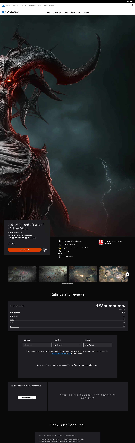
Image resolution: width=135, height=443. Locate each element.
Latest (48, 11)
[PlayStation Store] (11, 10)
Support (51, 5)
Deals (66, 11)
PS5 (14, 5)
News (39, 5)
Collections (57, 11)
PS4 (18, 5)
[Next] (127, 272)
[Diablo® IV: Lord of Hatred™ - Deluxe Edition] (22, 272)
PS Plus (24, 5)
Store (45, 5)
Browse (86, 11)
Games (8, 5)
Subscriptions (76, 11)
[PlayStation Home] (3, 5)
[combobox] (37, 343)
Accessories (31, 5)
